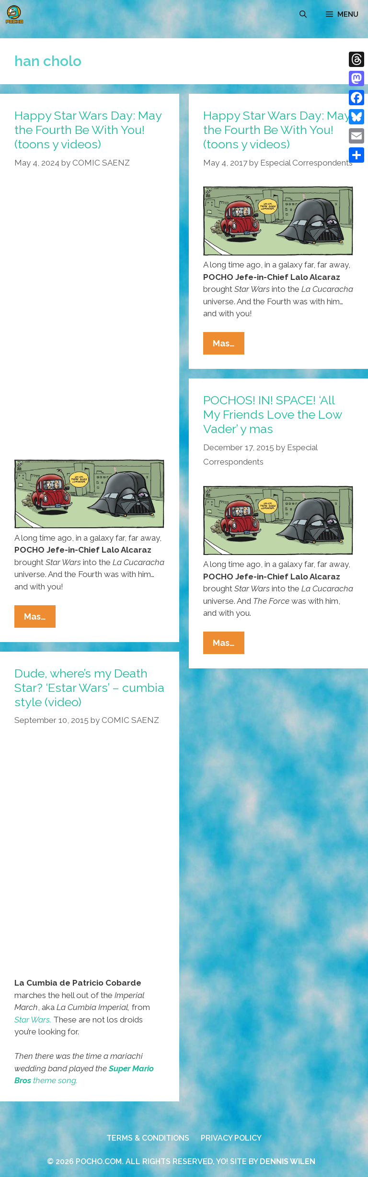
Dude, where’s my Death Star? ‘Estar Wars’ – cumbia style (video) (89, 687)
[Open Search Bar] (303, 14)
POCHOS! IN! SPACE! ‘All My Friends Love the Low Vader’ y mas (272, 414)
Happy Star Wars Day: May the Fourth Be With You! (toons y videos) (87, 129)
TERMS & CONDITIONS (147, 1138)
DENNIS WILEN (287, 1161)
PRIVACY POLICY (231, 1138)
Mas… (40, 619)
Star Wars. (32, 1019)
